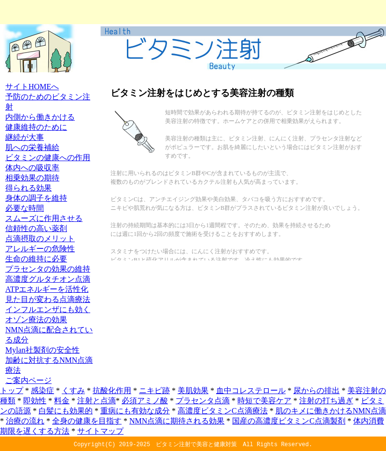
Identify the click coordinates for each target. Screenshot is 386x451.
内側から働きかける (40, 117)
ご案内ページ (28, 380)
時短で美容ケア (264, 400)
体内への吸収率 (32, 168)
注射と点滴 (96, 400)
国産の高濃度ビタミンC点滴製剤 (288, 421)
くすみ (73, 390)
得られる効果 (28, 188)
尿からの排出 (316, 390)
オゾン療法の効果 (36, 319)
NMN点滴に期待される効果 (176, 421)
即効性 (34, 400)
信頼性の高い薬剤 (36, 228)
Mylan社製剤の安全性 (42, 350)
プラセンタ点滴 (203, 400)
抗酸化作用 (112, 390)
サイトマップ (100, 431)
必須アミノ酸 (145, 400)
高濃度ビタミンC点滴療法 (223, 411)
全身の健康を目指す (87, 421)
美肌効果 (193, 390)
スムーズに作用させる (44, 218)
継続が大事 (24, 137)
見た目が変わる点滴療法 (47, 299)
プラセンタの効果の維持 (47, 269)
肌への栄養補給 (32, 147)
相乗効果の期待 (32, 178)
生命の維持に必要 (36, 259)
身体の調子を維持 (36, 198)
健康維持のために (36, 127)
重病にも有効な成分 (135, 411)
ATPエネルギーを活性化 (46, 289)
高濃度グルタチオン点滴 (47, 279)
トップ (11, 390)
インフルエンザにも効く (47, 309)
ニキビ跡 (154, 390)
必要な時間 (24, 208)
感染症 (42, 390)
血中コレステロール (251, 390)
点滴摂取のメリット (40, 238)
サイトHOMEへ (32, 86)
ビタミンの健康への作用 (47, 157)
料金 (61, 400)
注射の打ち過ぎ (326, 400)
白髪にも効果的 (66, 411)
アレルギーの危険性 (40, 249)
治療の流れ (25, 421)
